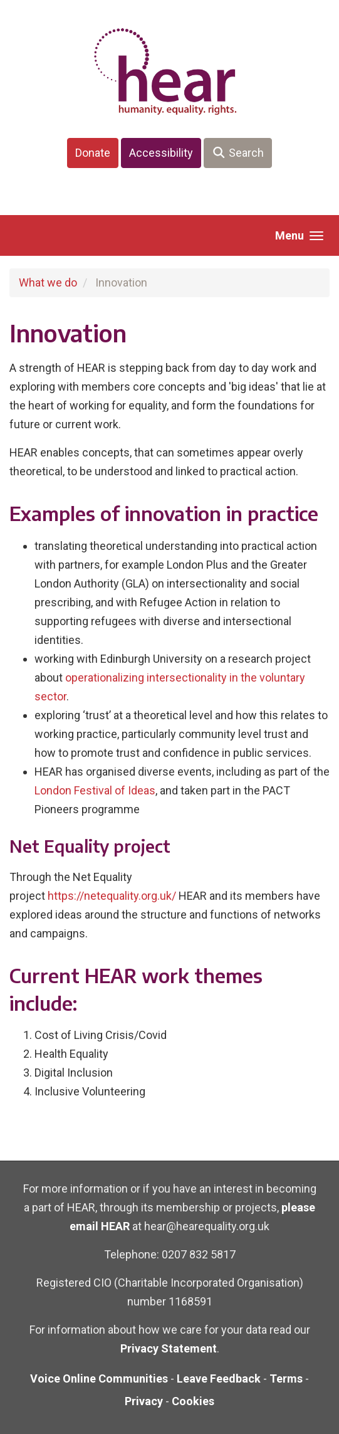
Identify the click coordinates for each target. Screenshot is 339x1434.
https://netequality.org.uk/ (112, 895)
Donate (92, 152)
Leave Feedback (219, 1378)
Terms (286, 1378)
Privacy (144, 1401)
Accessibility (161, 152)
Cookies (193, 1401)
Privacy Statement (168, 1348)
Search (238, 152)
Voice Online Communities (99, 1378)
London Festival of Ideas (94, 790)
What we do (48, 282)
